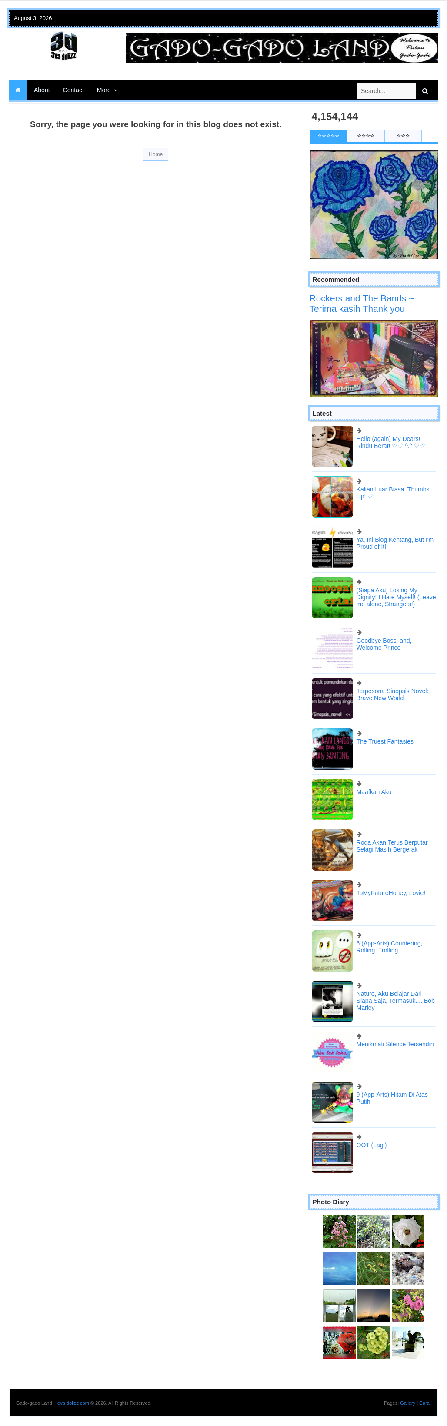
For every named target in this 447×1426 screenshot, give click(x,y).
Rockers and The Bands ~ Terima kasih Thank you (362, 303)
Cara (424, 1403)
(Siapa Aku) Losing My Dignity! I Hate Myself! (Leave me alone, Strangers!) (396, 597)
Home (156, 154)
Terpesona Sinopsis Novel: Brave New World (393, 694)
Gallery (407, 1403)
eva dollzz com (73, 1403)
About (42, 90)
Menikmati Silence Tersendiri (395, 1044)
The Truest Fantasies (385, 741)
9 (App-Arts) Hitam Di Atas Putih (392, 1098)
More (104, 90)
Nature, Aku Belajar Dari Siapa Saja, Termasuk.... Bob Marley (396, 1000)
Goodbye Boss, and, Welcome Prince (384, 644)
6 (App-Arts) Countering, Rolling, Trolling (390, 947)
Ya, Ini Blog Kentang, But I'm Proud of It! (395, 543)
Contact (73, 90)
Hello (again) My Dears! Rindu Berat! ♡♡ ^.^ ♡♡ (391, 442)
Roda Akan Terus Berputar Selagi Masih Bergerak (392, 846)
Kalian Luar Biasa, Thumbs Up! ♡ (393, 493)
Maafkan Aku (374, 791)
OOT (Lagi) (372, 1145)
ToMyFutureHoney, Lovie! (391, 892)
